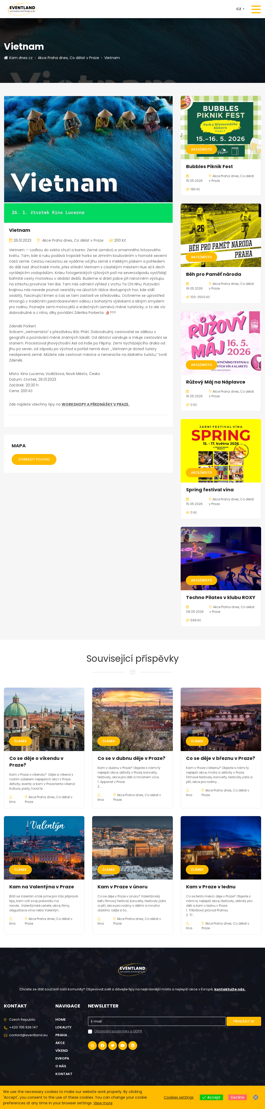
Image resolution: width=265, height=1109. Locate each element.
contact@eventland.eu (28, 1035)
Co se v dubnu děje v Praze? (131, 758)
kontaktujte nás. (230, 989)
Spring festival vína (210, 489)
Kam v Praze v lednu (210, 886)
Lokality (63, 1027)
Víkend (61, 1050)
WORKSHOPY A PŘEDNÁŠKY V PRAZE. (95, 404)
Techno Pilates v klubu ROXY (220, 597)
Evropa (62, 1058)
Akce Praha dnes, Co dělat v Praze (68, 57)
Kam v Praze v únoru (123, 886)
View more (103, 1103)
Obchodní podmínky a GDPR (118, 1031)
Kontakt (63, 1073)
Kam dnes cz (18, 57)
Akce (60, 1042)
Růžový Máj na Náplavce (215, 382)
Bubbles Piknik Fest (209, 166)
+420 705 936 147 (23, 1027)
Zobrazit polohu (34, 459)
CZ (239, 8)
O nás (60, 1066)
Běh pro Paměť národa (213, 274)
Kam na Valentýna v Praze (41, 886)
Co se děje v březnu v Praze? (220, 758)
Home (60, 1019)
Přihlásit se (243, 1021)
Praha (61, 1035)
